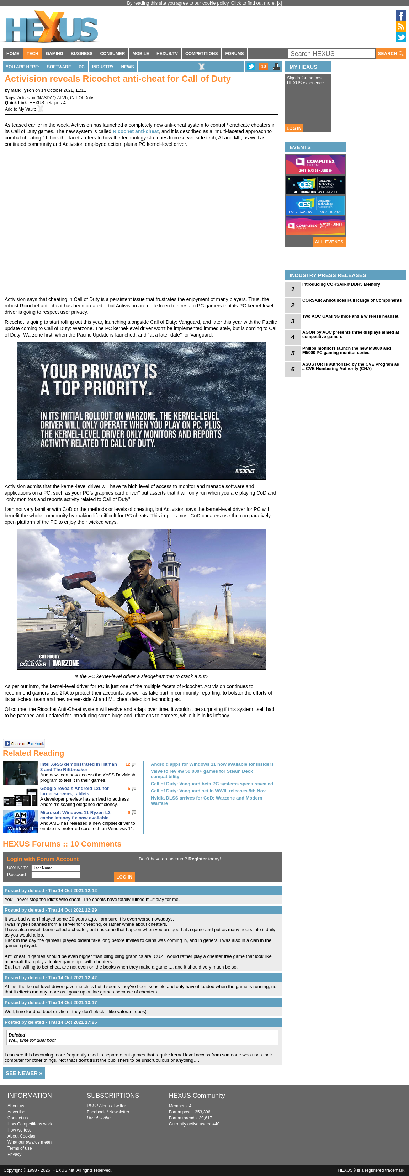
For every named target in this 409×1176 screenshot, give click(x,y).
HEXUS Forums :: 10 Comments (62, 843)
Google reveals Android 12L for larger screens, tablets (74, 791)
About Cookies (21, 1136)
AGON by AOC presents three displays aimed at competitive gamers (350, 334)
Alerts (104, 1105)
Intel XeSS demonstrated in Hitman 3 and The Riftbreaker (78, 766)
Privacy (14, 1154)
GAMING (54, 53)
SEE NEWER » (24, 1073)
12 (128, 764)
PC (82, 66)
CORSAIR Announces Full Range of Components (352, 300)
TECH (32, 53)
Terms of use (19, 1148)
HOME (12, 53)
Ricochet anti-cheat (136, 131)
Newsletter (119, 1111)
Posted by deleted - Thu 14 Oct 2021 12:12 (51, 890)
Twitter (119, 1105)
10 (263, 66)
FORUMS (234, 53)
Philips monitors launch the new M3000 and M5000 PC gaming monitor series (346, 350)
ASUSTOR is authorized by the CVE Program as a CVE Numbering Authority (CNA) (350, 366)
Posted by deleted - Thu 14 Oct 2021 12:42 (51, 977)
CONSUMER (112, 53)
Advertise (16, 1111)
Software (59, 66)
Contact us (17, 1118)
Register (197, 858)
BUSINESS (81, 53)
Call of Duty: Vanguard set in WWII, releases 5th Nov (208, 790)
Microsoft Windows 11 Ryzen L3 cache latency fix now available (75, 815)
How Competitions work (29, 1124)
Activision (26, 97)
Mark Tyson (22, 90)
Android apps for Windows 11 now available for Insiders (212, 764)
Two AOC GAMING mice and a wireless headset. (350, 316)
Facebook (96, 1111)
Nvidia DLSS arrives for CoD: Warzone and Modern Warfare (206, 800)
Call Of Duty (81, 97)
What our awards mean (29, 1142)
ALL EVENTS (329, 241)
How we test (19, 1130)
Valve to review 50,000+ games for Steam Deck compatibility (202, 774)
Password (16, 874)
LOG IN (294, 128)
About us (15, 1105)
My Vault (26, 109)
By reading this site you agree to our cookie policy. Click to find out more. (202, 3)
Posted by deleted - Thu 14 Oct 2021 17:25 (51, 1022)
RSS (91, 1105)
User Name (18, 867)
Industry (103, 66)
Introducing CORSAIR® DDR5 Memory (341, 284)
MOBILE (140, 53)
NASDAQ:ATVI (52, 97)
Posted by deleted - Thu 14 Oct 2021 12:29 (51, 910)
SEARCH (391, 54)
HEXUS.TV (167, 53)
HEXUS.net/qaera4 (48, 102)
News (127, 66)
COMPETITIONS (201, 53)
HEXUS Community (197, 1095)
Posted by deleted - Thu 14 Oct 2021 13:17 (51, 1002)
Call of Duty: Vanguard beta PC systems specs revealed (212, 783)
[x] (279, 3)
